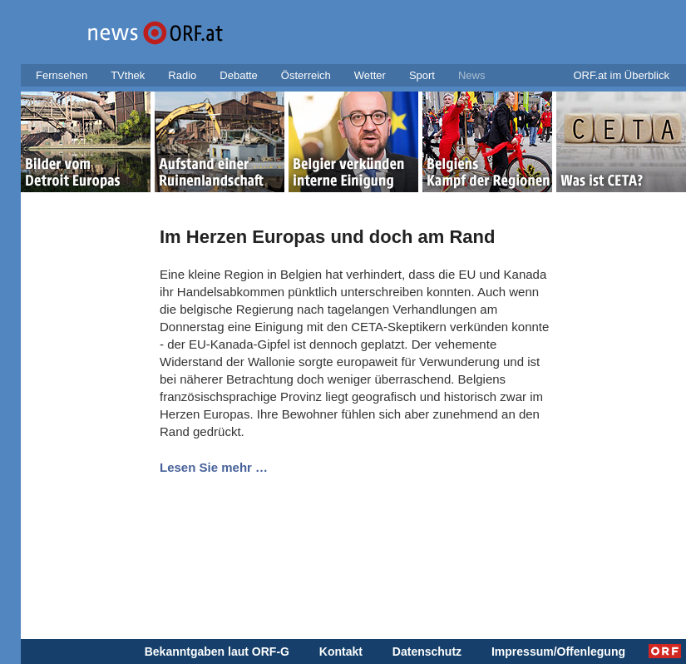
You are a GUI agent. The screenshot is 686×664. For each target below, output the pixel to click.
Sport (422, 75)
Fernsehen (61, 75)
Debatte (239, 75)
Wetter (370, 75)
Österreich (306, 75)
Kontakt (341, 651)
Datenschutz (426, 651)
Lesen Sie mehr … (214, 467)
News (472, 75)
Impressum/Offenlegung (558, 651)
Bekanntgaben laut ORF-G (217, 651)
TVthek (128, 75)
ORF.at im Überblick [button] (621, 75)
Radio (182, 75)
